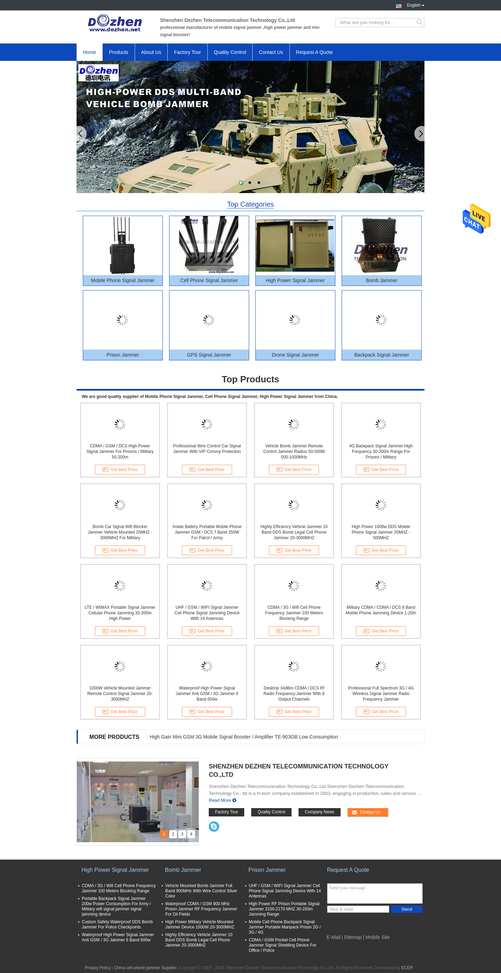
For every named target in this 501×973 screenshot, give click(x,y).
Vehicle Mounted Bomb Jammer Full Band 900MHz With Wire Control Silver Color (201, 891)
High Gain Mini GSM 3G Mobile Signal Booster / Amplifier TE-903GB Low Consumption (244, 737)
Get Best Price (120, 470)
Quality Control (230, 52)
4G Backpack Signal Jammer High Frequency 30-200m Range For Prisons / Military (381, 452)
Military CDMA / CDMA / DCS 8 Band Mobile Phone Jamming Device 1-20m (381, 610)
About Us (151, 52)
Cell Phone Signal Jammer (209, 280)
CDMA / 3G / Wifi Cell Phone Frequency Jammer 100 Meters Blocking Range (294, 613)
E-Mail (334, 937)
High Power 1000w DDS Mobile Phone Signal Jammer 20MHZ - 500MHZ (381, 532)
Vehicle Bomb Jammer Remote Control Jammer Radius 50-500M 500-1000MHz (294, 452)
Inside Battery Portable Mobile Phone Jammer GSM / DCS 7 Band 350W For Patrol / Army (207, 532)
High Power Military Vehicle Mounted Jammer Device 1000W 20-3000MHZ (199, 924)
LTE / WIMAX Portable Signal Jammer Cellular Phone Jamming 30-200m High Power (120, 613)
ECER (407, 967)
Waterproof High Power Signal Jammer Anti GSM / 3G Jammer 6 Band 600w (207, 694)
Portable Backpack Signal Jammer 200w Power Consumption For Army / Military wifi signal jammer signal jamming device (116, 906)
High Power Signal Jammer (295, 280)
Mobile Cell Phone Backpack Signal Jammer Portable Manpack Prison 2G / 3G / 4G (285, 927)
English (415, 4)
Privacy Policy (98, 967)
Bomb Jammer (381, 280)
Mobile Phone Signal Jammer (123, 280)
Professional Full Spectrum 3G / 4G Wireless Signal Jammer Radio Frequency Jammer (381, 694)
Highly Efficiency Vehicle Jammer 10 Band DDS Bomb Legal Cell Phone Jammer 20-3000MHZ (293, 532)
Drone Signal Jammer (295, 355)
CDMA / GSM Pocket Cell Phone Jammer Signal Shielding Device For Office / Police (282, 945)
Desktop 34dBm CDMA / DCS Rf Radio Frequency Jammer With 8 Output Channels (293, 694)
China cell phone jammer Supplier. (146, 967)
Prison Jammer (122, 355)
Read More (220, 800)
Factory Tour (187, 52)
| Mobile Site (376, 937)
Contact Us (271, 52)
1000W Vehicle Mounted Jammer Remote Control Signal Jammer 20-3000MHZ (120, 694)
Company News (319, 811)
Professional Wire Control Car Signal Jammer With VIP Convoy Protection (207, 449)
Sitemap (353, 937)
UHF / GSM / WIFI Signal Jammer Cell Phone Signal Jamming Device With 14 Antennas (206, 613)
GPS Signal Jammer (209, 355)
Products (118, 52)
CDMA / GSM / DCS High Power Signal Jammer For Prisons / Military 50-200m (120, 452)
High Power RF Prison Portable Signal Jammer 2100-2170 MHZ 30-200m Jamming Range (284, 909)
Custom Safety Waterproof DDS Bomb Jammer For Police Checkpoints (117, 924)
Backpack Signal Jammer (381, 355)
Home (89, 52)
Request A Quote (314, 52)
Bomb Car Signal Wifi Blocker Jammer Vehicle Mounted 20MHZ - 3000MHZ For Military (120, 532)
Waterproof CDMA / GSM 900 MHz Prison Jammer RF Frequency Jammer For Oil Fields (201, 909)
